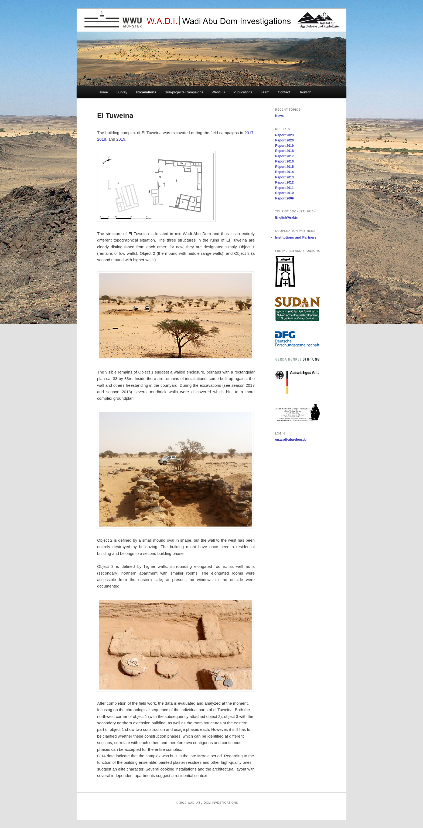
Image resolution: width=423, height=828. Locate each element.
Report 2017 (284, 156)
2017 (248, 132)
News (279, 116)
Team (265, 92)
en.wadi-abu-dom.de (290, 440)
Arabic (293, 217)
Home (103, 92)
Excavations (146, 92)
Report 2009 (284, 198)
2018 (101, 139)
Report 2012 (284, 182)
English (281, 217)
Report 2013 (284, 177)
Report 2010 (284, 193)
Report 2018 (284, 151)
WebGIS (218, 92)
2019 (120, 139)
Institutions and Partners (295, 237)
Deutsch (304, 92)
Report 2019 (284, 146)
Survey (121, 92)
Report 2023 (284, 135)
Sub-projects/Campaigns (184, 92)
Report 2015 (284, 167)
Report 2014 (284, 172)
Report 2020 (284, 140)
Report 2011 (284, 188)
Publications (242, 92)
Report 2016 (284, 161)
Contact (284, 92)
